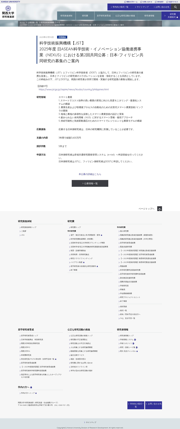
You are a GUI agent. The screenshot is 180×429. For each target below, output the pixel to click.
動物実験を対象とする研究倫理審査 (84, 351)
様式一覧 (123, 310)
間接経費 (123, 266)
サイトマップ (91, 419)
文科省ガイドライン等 (79, 367)
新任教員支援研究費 (127, 278)
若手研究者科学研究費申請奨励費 (132, 274)
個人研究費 (124, 231)
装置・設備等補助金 (78, 250)
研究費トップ (76, 227)
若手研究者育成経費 (127, 243)
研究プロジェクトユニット (130, 297)
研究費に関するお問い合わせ (82, 363)
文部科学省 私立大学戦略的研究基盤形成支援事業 (89, 247)
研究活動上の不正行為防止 (81, 343)
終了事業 (74, 270)
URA (22, 235)
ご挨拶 (23, 231)
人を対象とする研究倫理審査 (82, 347)
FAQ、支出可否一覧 (127, 318)
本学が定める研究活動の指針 (82, 370)
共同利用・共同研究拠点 (80, 254)
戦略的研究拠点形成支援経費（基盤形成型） (137, 235)
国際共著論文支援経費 (128, 282)
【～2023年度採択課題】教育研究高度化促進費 (138, 258)
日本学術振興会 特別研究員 (32, 339)
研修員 (122, 289)
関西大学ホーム (132, 2)
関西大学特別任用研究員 (30, 343)
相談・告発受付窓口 (78, 359)
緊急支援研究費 (126, 247)
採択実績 (123, 306)
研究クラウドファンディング (82, 258)
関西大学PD (25, 347)
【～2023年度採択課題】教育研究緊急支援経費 (138, 262)
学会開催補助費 (126, 293)
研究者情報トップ (127, 335)
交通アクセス (173, 2)
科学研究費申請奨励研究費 (130, 270)
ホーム (22, 22)
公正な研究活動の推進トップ (82, 335)
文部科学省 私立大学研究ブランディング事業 (88, 243)
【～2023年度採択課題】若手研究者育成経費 (137, 254)
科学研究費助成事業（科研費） (82, 239)
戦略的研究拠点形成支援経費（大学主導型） (137, 239)
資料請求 (160, 2)
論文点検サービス (77, 355)
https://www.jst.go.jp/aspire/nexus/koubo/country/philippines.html (74, 89)
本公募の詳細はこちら (90, 174)
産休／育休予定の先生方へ (130, 314)
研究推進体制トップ (28, 227)
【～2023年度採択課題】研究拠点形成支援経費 (138, 250)
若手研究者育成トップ (29, 335)
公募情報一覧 (33, 22)
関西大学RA (25, 351)
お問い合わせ (147, 2)
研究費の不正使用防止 (79, 339)
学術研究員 (124, 286)
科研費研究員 (26, 355)
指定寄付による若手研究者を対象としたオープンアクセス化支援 (41, 375)
